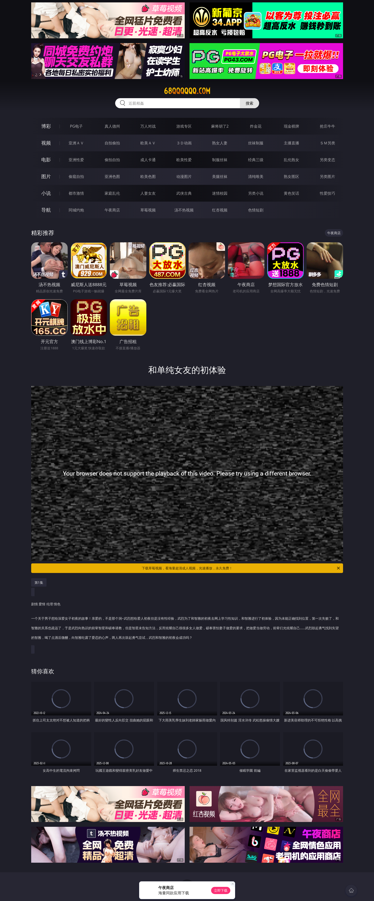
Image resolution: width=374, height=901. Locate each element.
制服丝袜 (219, 159)
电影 (46, 159)
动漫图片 (184, 176)
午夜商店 (112, 210)
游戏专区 (184, 126)
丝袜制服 (255, 143)
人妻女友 (148, 193)
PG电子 (76, 126)
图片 (46, 176)
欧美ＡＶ (148, 143)
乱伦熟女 (291, 159)
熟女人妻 (219, 143)
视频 (46, 143)
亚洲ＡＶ (76, 143)
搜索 (249, 103)
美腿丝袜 (219, 176)
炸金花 (255, 126)
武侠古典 (184, 193)
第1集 (39, 582)
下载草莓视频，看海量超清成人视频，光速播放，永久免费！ (241, 568)
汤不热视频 (184, 210)
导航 (46, 210)
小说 (46, 193)
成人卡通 (148, 159)
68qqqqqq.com (187, 91)
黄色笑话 (291, 193)
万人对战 (148, 126)
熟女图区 (291, 176)
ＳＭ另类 (327, 143)
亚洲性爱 (76, 159)
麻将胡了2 (220, 126)
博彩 (46, 126)
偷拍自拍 (112, 159)
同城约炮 (76, 210)
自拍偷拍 (112, 143)
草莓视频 (148, 210)
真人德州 (112, 126)
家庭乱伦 (112, 193)
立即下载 (220, 890)
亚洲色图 (112, 176)
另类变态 (327, 159)
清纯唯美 (255, 176)
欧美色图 (148, 176)
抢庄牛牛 (327, 126)
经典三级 (255, 159)
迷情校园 (219, 193)
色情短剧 (255, 210)
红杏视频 (219, 210)
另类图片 (327, 176)
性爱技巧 (327, 193)
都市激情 (76, 193)
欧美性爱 (184, 159)
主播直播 (291, 143)
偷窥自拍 (76, 176)
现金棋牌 (291, 126)
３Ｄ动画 (184, 143)
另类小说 (255, 193)
